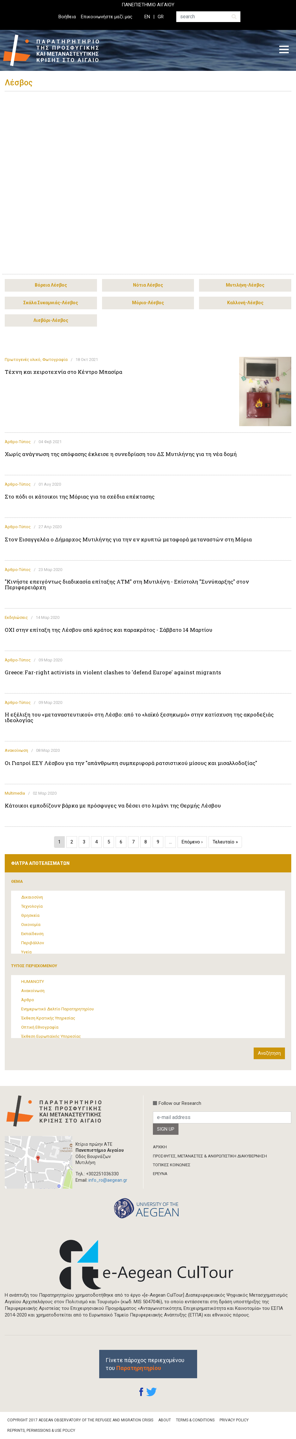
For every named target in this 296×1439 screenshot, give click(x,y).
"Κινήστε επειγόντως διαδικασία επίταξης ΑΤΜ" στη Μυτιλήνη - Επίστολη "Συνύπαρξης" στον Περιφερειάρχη (127, 584)
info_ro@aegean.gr (107, 1180)
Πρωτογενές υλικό (22, 359)
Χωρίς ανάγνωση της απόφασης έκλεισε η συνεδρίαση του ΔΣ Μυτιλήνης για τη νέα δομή (121, 454)
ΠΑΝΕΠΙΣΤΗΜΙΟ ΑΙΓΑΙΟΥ (148, 5)
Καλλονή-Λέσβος (245, 302)
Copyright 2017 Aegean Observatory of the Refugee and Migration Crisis (80, 1420)
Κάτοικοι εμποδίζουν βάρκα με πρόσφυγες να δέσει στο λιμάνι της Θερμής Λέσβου (113, 805)
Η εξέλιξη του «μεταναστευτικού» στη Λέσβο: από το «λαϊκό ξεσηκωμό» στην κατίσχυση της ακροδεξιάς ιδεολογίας (139, 717)
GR (161, 17)
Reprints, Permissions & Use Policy (41, 1430)
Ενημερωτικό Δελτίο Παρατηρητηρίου (57, 1009)
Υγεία (26, 952)
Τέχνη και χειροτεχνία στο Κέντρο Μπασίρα (63, 372)
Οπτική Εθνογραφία (39, 1027)
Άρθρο (27, 999)
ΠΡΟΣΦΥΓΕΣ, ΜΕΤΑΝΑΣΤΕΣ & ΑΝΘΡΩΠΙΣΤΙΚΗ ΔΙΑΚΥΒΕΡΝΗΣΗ (210, 1156)
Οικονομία (30, 924)
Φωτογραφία (55, 359)
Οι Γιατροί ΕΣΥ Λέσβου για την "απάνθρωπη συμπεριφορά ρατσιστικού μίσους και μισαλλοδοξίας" (131, 763)
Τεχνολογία (32, 906)
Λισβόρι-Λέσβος (50, 320)
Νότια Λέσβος (148, 285)
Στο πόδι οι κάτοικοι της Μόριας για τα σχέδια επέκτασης (79, 497)
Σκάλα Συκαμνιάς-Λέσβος (50, 302)
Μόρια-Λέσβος (148, 302)
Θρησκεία (30, 915)
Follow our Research (180, 1103)
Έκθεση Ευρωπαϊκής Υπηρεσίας (51, 1036)
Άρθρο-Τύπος (18, 441)
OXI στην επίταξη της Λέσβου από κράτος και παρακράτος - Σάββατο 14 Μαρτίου (108, 630)
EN (147, 17)
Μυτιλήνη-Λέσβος (245, 285)
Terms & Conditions (195, 1420)
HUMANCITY (32, 981)
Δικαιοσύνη (32, 897)
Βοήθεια (67, 17)
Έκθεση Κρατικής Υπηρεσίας (48, 1018)
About (164, 1420)
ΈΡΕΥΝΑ (160, 1173)
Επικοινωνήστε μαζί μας (106, 17)
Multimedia (15, 793)
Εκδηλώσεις (16, 617)
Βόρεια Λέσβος (51, 285)
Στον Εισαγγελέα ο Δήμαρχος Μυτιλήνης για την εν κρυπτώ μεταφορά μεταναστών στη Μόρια (128, 539)
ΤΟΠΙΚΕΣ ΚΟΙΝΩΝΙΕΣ (171, 1164)
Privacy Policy (234, 1420)
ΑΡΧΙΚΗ (160, 1147)
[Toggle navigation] (284, 50)
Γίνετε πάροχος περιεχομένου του (145, 1364)
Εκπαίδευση (32, 933)
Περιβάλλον (32, 942)
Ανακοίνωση (16, 750)
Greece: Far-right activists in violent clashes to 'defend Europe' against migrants (113, 672)
